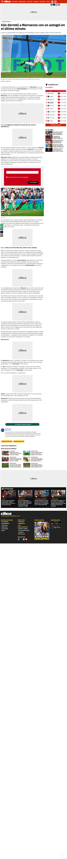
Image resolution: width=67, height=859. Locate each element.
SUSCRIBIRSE (33, 182)
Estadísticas (53, 85)
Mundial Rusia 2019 (19, 441)
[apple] (58, 527)
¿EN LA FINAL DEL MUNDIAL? (41, 499)
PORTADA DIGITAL (39, 520)
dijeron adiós (55, 499)
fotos (3, 499)
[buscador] (52, 2)
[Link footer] (6, 513)
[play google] (58, 523)
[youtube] (26, 539)
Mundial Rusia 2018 (7, 441)
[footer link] (33, 517)
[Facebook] (19, 539)
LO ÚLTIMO (49, 130)
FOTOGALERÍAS (8, 489)
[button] (1, 225)
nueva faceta (22, 499)
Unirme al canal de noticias (24, 424)
